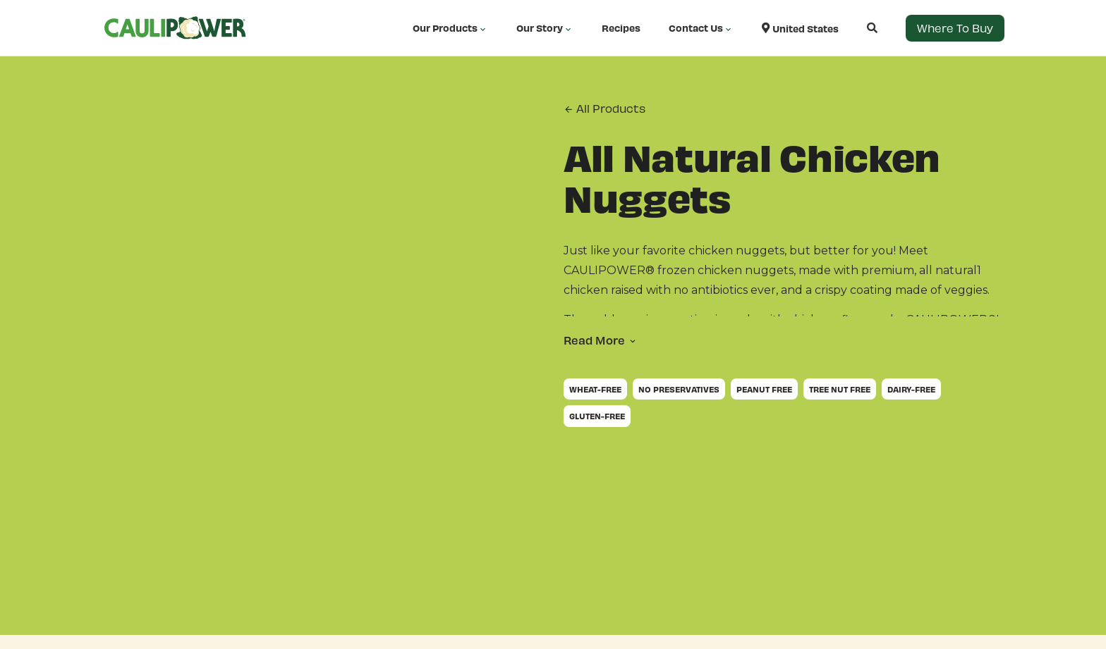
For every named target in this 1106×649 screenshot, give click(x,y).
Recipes (621, 28)
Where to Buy (955, 28)
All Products (604, 108)
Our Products (450, 28)
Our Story (544, 28)
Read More (594, 340)
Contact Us (701, 28)
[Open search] (858, 28)
